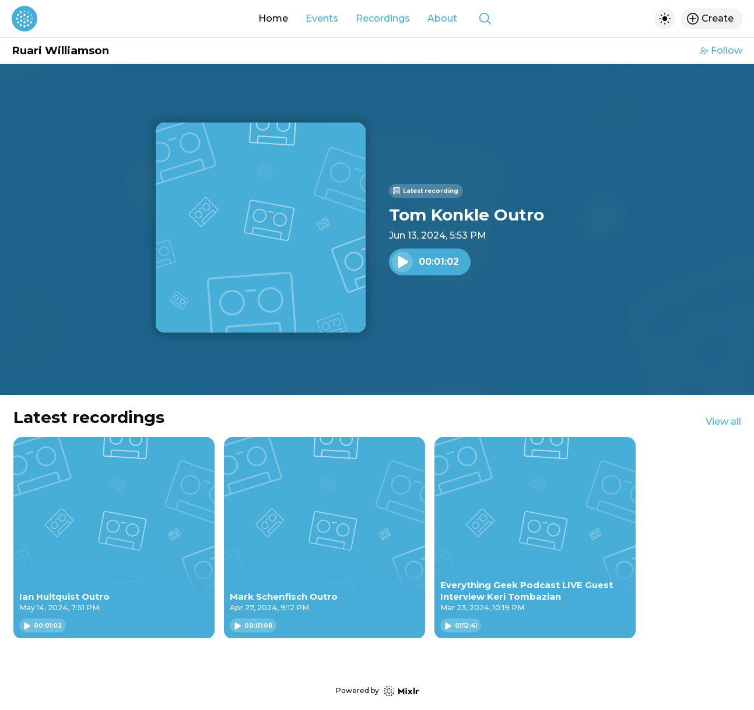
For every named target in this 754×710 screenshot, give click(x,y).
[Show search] (485, 18)
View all (723, 421)
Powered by (377, 691)
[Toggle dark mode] (664, 18)
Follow (721, 50)
